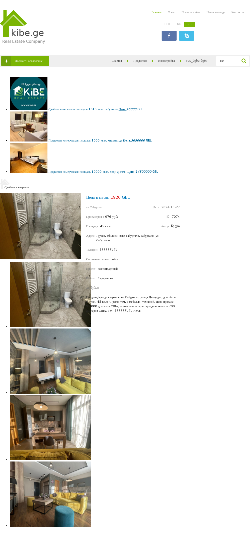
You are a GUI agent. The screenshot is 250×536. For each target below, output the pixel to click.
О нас (171, 12)
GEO (167, 24)
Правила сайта (191, 12)
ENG (178, 24)
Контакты (237, 12)
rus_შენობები (197, 60)
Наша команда (216, 12)
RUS (189, 24)
